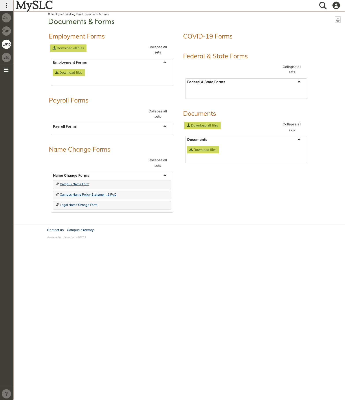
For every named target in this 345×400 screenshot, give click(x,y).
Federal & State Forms (215, 56)
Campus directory (80, 361)
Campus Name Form (74, 315)
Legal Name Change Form (78, 336)
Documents (199, 179)
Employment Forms (77, 36)
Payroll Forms (68, 166)
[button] (68, 48)
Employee (57, 14)
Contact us (55, 361)
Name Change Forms (79, 281)
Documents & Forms (96, 14)
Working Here (74, 14)
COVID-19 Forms (208, 36)
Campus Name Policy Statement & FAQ (88, 326)
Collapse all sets (158, 49)
